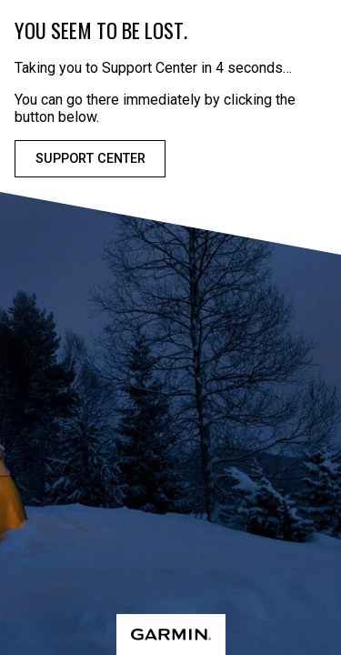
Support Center (90, 158)
